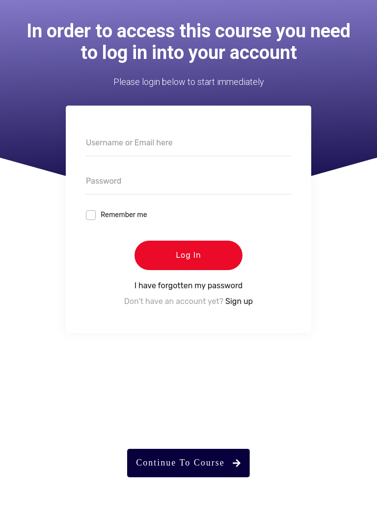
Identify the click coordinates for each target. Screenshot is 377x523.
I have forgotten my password (189, 285)
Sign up (239, 301)
